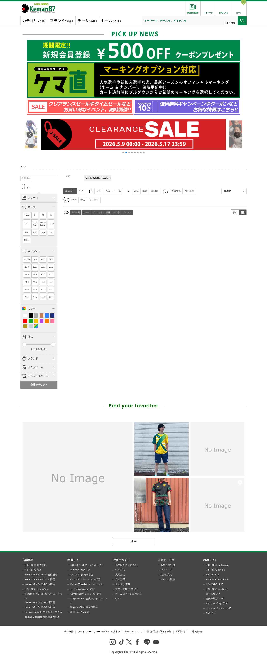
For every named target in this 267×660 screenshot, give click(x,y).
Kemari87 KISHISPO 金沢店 (40, 607)
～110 (51, 224)
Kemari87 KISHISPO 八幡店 (40, 579)
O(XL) (26, 224)
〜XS (26, 215)
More (133, 541)
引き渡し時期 (122, 584)
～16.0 (26, 259)
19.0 (51, 259)
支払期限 (120, 579)
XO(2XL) (34, 223)
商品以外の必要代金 (126, 565)
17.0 (35, 259)
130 (35, 232)
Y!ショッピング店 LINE (218, 608)
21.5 (51, 267)
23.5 (51, 274)
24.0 (27, 282)
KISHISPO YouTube (216, 589)
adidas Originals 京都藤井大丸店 (42, 616)
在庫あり (70, 191)
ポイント (127, 212)
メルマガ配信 (167, 579)
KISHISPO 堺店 (33, 569)
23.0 (43, 274)
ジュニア (94, 200)
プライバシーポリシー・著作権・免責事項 (99, 631)
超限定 (154, 191)
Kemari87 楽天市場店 (81, 574)
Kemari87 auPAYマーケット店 (86, 584)
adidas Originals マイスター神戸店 (43, 612)
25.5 (51, 282)
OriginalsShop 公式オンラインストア (88, 600)
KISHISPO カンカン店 (37, 589)
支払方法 (120, 574)
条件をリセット (39, 384)
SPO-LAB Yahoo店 (80, 612)
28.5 (35, 297)
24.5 (35, 282)
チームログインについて (128, 593)
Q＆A (118, 598)
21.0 (43, 267)
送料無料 (176, 191)
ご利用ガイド (121, 560)
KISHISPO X (212, 574)
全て (81, 191)
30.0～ (51, 297)
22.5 (35, 274)
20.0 (27, 267)
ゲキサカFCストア (80, 569)
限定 (144, 191)
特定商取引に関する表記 (159, 631)
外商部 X (210, 613)
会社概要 (68, 631)
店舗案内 (27, 560)
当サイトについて (133, 631)
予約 (107, 191)
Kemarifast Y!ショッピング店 (85, 593)
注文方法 (120, 569)
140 (43, 232)
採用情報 (180, 631)
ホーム (23, 167)
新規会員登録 (167, 565)
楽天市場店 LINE (215, 598)
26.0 (27, 289)
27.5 (51, 289)
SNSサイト (210, 560)
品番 (108, 212)
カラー (86, 212)
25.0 (43, 282)
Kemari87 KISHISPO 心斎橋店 (41, 574)
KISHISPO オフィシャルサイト (87, 565)
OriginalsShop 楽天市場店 (84, 607)
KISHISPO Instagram (217, 565)
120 (26, 232)
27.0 (43, 289)
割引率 (116, 212)
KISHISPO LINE (214, 584)
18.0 (43, 259)
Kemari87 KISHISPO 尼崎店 (40, 584)
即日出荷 (189, 191)
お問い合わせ (196, 631)
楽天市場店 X (213, 593)
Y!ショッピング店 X (216, 603)
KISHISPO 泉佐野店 (35, 565)
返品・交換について (126, 589)
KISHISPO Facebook (217, 579)
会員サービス (166, 560)
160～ (26, 240)
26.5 (35, 289)
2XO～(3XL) (43, 223)
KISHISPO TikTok (215, 569)
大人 (82, 200)
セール (117, 191)
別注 (136, 191)
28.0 (27, 297)
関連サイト (74, 560)
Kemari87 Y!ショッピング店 (85, 579)
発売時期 (76, 212)
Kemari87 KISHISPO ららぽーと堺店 (43, 595)
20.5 (35, 267)
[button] (123, 152)
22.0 (27, 274)
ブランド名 (97, 212)
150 (51, 232)
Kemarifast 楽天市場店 (82, 589)
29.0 (43, 297)
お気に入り (166, 574)
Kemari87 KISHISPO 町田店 (40, 602)
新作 (98, 191)
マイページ (166, 569)
